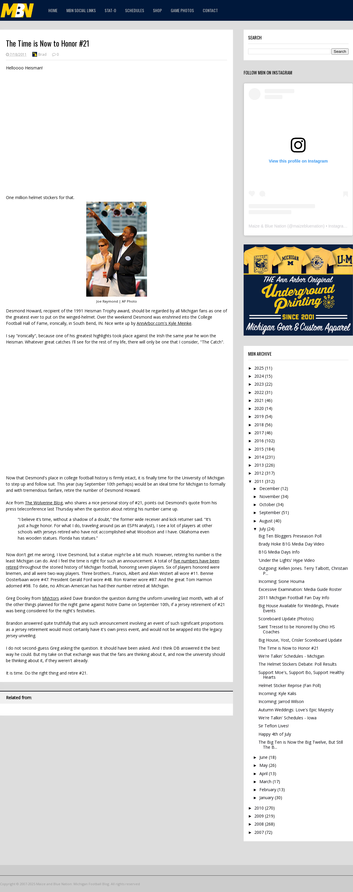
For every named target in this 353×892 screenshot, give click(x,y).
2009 (259, 816)
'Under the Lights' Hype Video (286, 560)
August (266, 521)
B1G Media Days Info (279, 552)
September (270, 512)
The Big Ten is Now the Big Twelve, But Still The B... (300, 744)
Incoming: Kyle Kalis (277, 693)
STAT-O (110, 10)
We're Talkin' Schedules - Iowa (287, 718)
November (270, 496)
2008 (259, 824)
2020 (259, 408)
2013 (259, 465)
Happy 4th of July (274, 734)
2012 (259, 473)
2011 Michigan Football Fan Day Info (293, 597)
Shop (157, 10)
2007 (259, 832)
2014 (259, 457)
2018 (259, 424)
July (263, 529)
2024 (259, 376)
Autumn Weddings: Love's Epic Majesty (295, 710)
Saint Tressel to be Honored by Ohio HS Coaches (296, 629)
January (267, 797)
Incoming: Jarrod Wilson (281, 701)
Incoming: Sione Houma (281, 581)
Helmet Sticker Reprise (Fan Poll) (289, 685)
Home (52, 10)
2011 (259, 481)
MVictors (50, 598)
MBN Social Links (81, 10)
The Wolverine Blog (44, 502)
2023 (259, 384)
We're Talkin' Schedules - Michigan (291, 656)
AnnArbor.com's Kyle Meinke (164, 323)
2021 (259, 400)
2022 (259, 392)
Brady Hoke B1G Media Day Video (291, 544)
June (264, 757)
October (267, 504)
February (268, 789)
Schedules (134, 10)
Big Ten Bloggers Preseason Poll (290, 536)
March (266, 781)
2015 (259, 449)
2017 (259, 432)
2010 (259, 808)
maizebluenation (308, 226)
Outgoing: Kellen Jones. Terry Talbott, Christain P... (303, 570)
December (270, 488)
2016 (259, 440)
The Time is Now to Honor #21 (288, 648)
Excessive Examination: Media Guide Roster (300, 589)
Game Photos (182, 10)
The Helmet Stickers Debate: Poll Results (297, 664)
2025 (259, 368)
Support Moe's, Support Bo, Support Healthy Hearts (301, 675)
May (264, 765)
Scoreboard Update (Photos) (286, 618)
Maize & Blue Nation (267, 226)
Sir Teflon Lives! (273, 726)
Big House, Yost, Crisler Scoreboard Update (300, 640)
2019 (259, 416)
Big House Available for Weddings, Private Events (298, 608)
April (264, 773)
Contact (210, 10)
